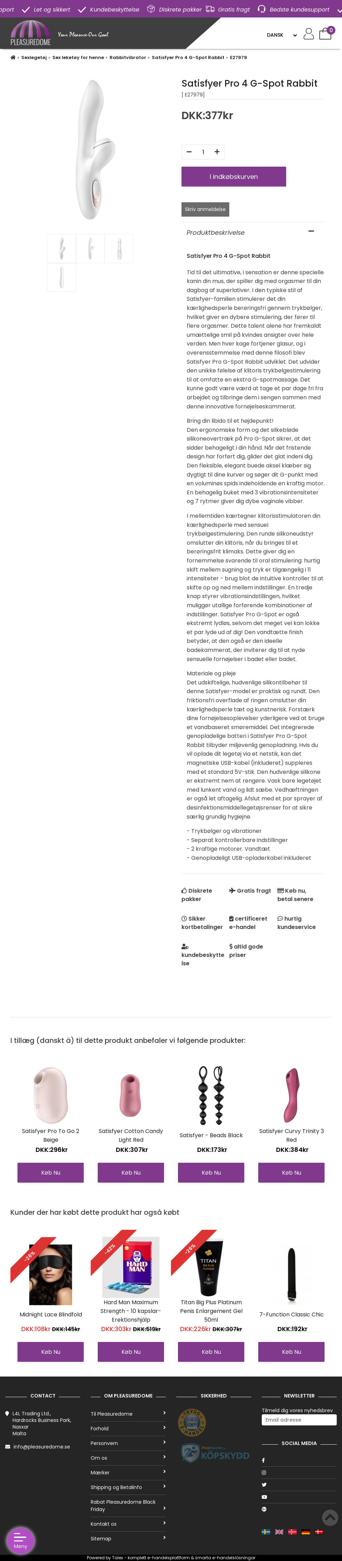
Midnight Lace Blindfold (51, 1314)
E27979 (238, 57)
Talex (117, 1558)
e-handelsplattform (168, 1558)
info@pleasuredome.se (42, 1446)
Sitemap (128, 1538)
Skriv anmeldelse (205, 209)
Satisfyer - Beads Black (211, 1135)
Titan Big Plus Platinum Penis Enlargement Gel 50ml (211, 1311)
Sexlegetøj (34, 57)
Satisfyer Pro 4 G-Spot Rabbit (188, 57)
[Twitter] (299, 1485)
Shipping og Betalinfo (128, 1487)
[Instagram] (299, 1473)
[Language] (281, 35)
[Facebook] (299, 1460)
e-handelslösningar (233, 1558)
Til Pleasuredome (128, 1413)
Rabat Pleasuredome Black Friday (128, 1505)
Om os (128, 1457)
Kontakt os (128, 1523)
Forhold (128, 1428)
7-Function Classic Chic (291, 1314)
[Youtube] (299, 1497)
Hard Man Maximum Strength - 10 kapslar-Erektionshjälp (131, 1311)
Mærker (128, 1472)
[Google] (299, 1509)
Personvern (128, 1443)
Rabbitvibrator (128, 57)
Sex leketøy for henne (78, 57)
